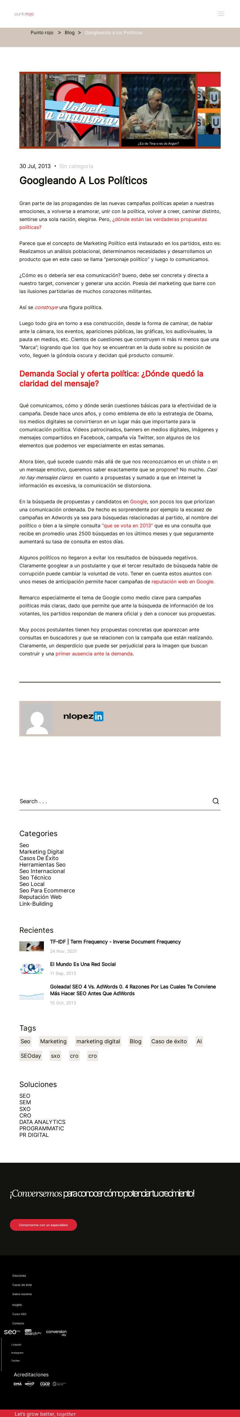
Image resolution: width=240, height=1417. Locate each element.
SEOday (31, 1056)
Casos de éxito (39, 858)
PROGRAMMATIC (41, 1128)
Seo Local (32, 884)
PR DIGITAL (34, 1135)
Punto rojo (43, 32)
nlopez (83, 716)
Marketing (53, 1041)
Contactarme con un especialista (43, 1225)
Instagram (17, 1352)
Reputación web (40, 897)
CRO (25, 1115)
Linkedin (16, 1344)
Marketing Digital (41, 851)
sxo (55, 1056)
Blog (70, 32)
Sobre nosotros (22, 1294)
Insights (17, 1304)
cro (74, 1056)
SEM (25, 1102)
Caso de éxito (169, 1041)
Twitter (15, 1360)
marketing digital (98, 1041)
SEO (24, 1096)
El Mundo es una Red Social (83, 964)
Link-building (36, 903)
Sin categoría (76, 166)
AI (199, 1041)
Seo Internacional (42, 871)
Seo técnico (35, 877)
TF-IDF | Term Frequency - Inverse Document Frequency (115, 942)
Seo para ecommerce (47, 890)
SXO (25, 1109)
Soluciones (19, 1275)
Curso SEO (19, 1314)
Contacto (18, 1323)
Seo (24, 845)
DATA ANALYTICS (42, 1122)
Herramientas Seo (42, 864)
